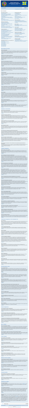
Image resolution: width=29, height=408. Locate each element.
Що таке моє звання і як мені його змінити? (5, 26)
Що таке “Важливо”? (3, 43)
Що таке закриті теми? (3, 45)
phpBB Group (24, 383)
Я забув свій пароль (3, 16)
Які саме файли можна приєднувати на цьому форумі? (20, 36)
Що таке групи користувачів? (18, 14)
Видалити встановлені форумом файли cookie (16, 405)
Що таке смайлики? (3, 42)
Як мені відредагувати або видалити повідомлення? (6, 30)
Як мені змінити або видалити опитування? (5, 33)
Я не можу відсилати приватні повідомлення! (19, 20)
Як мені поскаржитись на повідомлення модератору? (7, 36)
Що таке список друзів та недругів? (18, 24)
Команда (10, 405)
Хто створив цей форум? (17, 39)
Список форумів (3, 405)
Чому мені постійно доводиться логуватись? (6, 14)
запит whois (16, 396)
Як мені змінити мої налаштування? (5, 22)
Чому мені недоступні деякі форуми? (5, 34)
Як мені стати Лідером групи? (18, 16)
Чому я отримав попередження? (4, 35)
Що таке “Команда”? (17, 18)
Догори (3, 53)
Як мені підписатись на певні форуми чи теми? (20, 33)
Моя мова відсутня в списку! (4, 24)
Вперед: (3, 403)
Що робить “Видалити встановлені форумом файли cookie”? (7, 20)
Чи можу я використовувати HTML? (5, 41)
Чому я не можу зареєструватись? (5, 19)
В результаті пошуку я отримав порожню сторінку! (20, 29)
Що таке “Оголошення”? (3, 44)
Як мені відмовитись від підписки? (18, 34)
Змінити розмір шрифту (27, 7)
